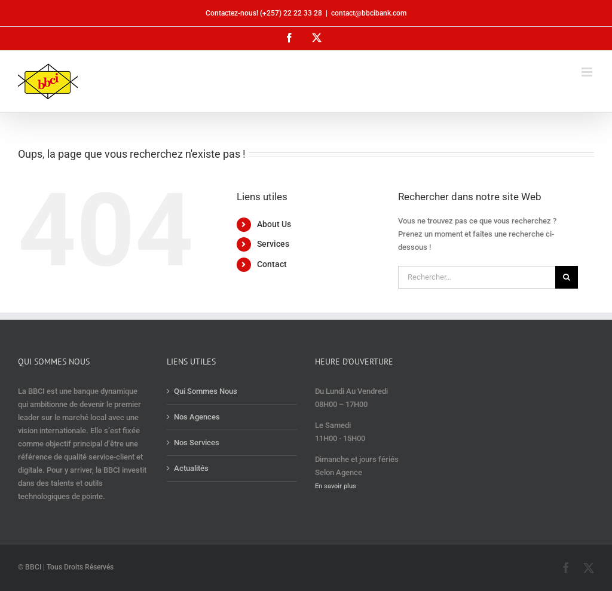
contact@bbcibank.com (368, 13)
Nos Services (196, 442)
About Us (274, 224)
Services (273, 244)
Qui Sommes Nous (205, 391)
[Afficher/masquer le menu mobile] (588, 72)
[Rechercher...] (476, 277)
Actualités (191, 468)
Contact (272, 264)
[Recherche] (566, 277)
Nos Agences (197, 416)
